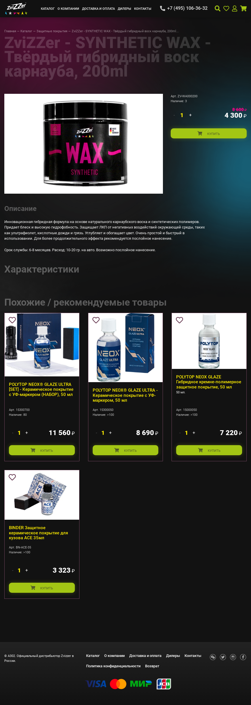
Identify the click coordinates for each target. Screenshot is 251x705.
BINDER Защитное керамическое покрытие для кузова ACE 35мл (38, 532)
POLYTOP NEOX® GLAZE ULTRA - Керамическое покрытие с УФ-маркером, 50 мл (125, 395)
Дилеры (124, 9)
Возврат (152, 666)
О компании (68, 9)
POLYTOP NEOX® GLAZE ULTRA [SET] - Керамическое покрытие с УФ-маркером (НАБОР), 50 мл (41, 389)
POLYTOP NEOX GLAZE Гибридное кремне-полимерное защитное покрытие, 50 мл (208, 382)
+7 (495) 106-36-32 (187, 8)
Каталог (48, 9)
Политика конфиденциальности (113, 666)
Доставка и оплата (98, 9)
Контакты (142, 9)
